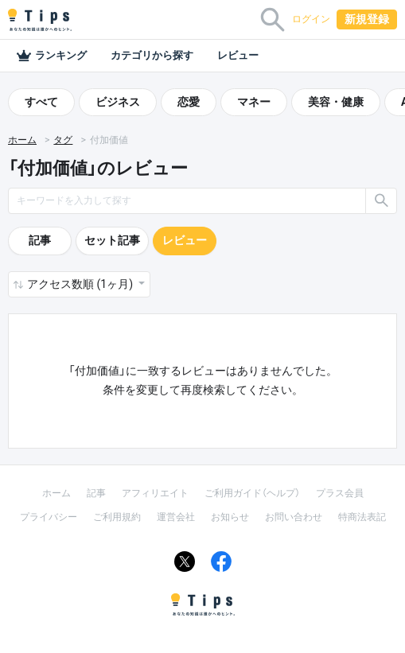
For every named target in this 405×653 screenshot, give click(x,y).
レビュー (238, 55)
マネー (254, 101)
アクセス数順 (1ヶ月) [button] (81, 284)
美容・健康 (336, 101)
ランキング (51, 55)
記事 (40, 240)
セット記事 (112, 240)
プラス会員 (340, 493)
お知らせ (230, 517)
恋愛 (188, 101)
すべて (41, 101)
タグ (62, 140)
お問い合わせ (293, 517)
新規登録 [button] (367, 19)
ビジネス (117, 101)
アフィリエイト (155, 493)
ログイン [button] (311, 19)
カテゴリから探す (152, 55)
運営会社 (176, 517)
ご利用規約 (117, 517)
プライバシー (48, 517)
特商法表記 (362, 517)
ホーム (22, 140)
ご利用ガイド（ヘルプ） (252, 493)
